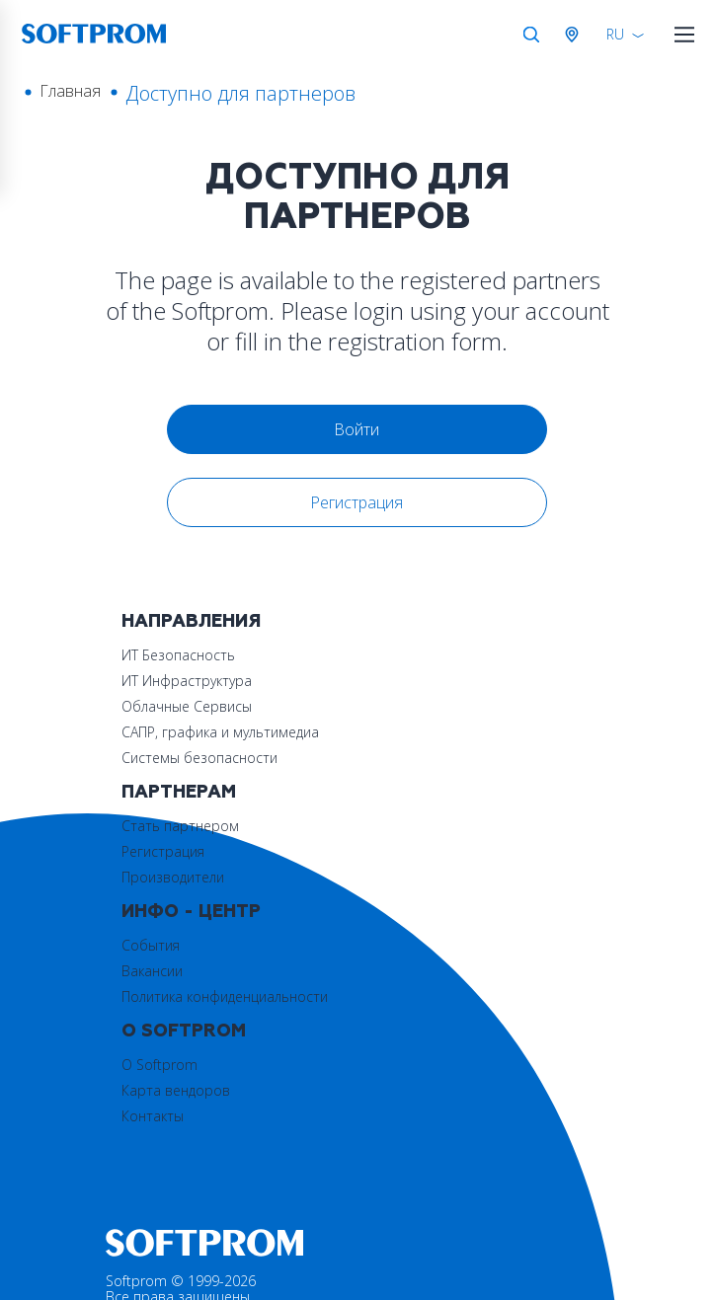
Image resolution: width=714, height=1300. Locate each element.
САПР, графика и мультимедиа (220, 732)
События (150, 825)
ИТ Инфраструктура (186, 680)
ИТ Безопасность (178, 655)
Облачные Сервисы (186, 706)
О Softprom (435, 792)
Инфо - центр (191, 792)
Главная (70, 91)
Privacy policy (147, 1282)
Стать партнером (432, 655)
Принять (550, 1233)
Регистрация (357, 502)
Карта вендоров (427, 851)
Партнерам (430, 621)
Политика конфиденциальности (224, 877)
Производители (424, 706)
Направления (191, 621)
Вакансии (152, 851)
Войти (357, 429)
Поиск (531, 34)
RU (615, 34)
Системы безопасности (199, 757)
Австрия (575, 34)
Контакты (404, 877)
